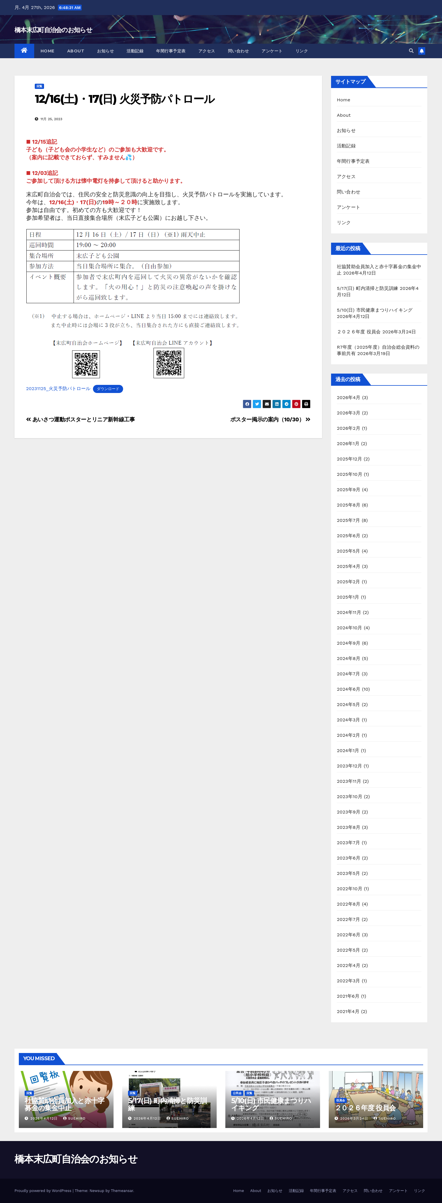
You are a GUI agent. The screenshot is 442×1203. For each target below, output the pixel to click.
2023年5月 (348, 873)
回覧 (39, 86)
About (76, 51)
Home (47, 51)
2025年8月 (348, 505)
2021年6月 (348, 996)
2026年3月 (348, 413)
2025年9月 (348, 489)
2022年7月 (348, 919)
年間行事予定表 (171, 51)
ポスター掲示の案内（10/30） (270, 419)
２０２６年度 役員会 (359, 331)
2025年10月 (349, 474)
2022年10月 (349, 888)
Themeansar (122, 1191)
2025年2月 (348, 581)
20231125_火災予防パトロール (58, 388)
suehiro (74, 1118)
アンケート (272, 51)
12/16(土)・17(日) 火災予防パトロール (124, 99)
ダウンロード (108, 389)
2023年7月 (348, 842)
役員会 (340, 1100)
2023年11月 (349, 781)
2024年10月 (349, 627)
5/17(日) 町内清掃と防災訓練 (367, 288)
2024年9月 (348, 643)
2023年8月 (348, 827)
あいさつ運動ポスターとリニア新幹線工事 (80, 419)
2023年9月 (348, 812)
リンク (301, 51)
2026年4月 (349, 397)
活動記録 (135, 51)
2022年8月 (348, 904)
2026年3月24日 (354, 1118)
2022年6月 (348, 934)
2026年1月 (348, 443)
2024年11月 (349, 612)
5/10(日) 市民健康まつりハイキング (374, 310)
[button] (411, 51)
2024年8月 (348, 658)
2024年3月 (348, 720)
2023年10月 (349, 796)
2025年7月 (348, 520)
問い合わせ (238, 51)
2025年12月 (349, 459)
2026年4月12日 (44, 1118)
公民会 (237, 1093)
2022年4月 (348, 965)
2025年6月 (348, 535)
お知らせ (105, 51)
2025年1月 (348, 597)
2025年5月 (348, 551)
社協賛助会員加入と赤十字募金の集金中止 (64, 1104)
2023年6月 (348, 858)
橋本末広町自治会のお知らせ (53, 30)
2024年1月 (348, 750)
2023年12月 (349, 766)
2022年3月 (348, 980)
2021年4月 (348, 1011)
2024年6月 (348, 689)
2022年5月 (348, 950)
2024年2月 (348, 735)
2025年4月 (348, 566)
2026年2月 (348, 428)
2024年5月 (348, 704)
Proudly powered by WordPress (43, 1191)
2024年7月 (348, 674)
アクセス (206, 51)
